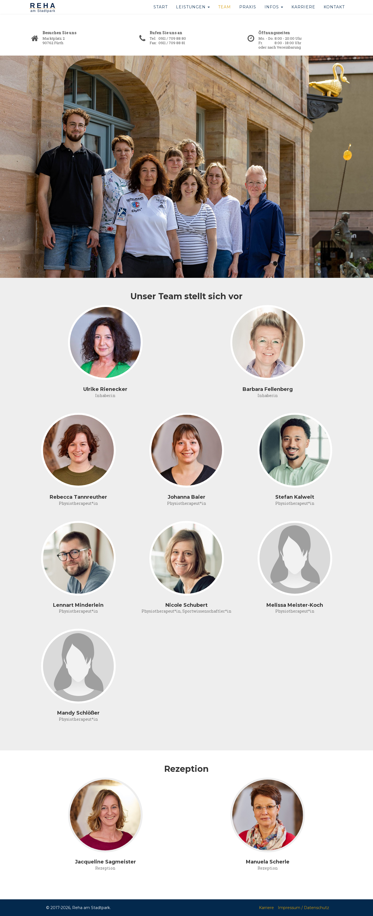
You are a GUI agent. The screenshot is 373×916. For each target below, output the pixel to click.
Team (224, 13)
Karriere (303, 13)
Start (160, 13)
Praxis (247, 13)
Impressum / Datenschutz (303, 907)
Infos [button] (273, 13)
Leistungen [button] (193, 13)
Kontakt (334, 13)
